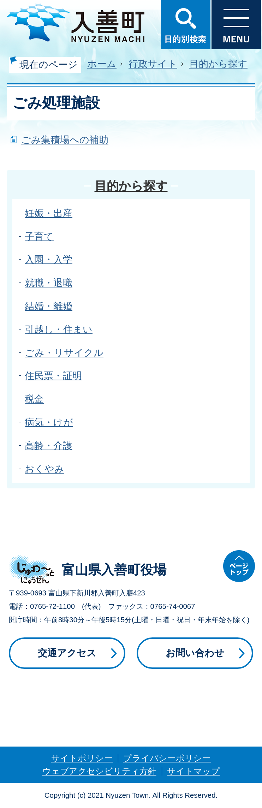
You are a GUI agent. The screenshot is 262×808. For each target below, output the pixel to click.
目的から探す (218, 63)
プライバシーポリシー (167, 758)
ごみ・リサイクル (64, 352)
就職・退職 (48, 282)
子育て (39, 236)
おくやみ (44, 468)
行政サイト (153, 63)
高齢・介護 (48, 445)
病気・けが (49, 422)
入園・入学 (48, 259)
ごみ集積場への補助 (64, 139)
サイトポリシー (82, 758)
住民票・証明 (53, 375)
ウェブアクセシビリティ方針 (99, 771)
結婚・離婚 (48, 306)
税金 (34, 398)
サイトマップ (193, 771)
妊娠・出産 (48, 213)
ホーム (102, 63)
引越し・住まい (59, 329)
